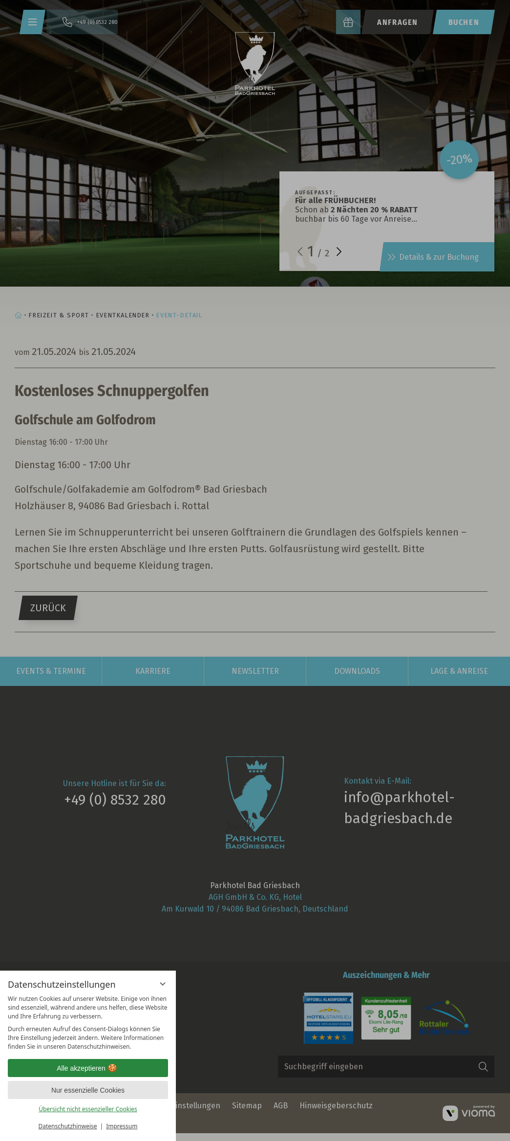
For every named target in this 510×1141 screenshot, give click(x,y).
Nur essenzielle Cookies (88, 1090)
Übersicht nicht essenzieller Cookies (88, 1109)
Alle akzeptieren (88, 1068)
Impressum (121, 1126)
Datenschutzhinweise (68, 1126)
